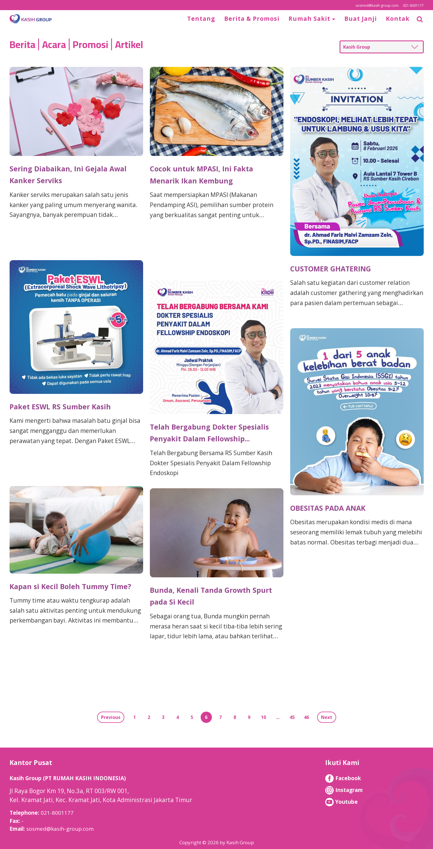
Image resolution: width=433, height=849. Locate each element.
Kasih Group (356, 47)
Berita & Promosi (251, 18)
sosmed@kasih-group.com (377, 5)
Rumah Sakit (310, 18)
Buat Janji (360, 18)
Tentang (201, 18)
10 (263, 717)
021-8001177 (413, 5)
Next (326, 717)
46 (306, 717)
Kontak (397, 18)
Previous (110, 717)
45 (292, 717)
